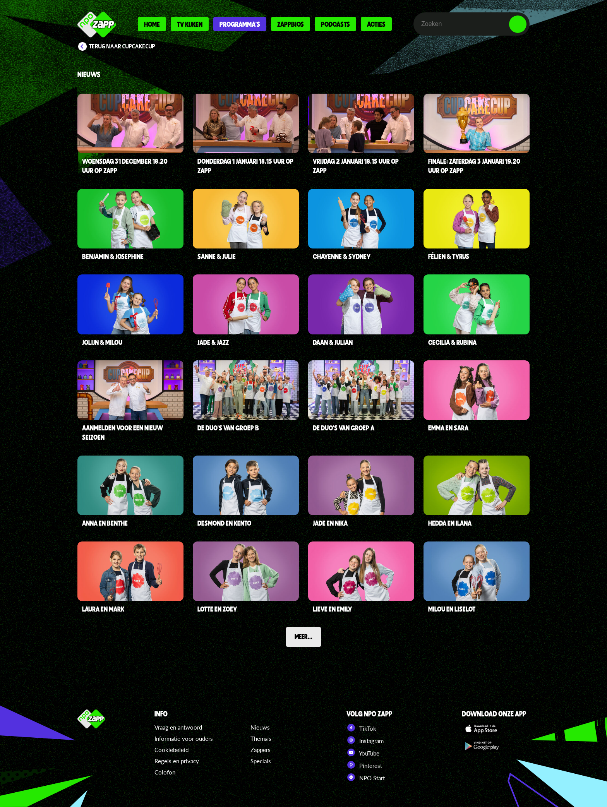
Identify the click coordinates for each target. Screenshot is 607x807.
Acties (376, 24)
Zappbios (290, 24)
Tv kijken (189, 24)
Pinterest (364, 764)
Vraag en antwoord (178, 727)
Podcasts (335, 24)
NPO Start (365, 777)
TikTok (361, 727)
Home (152, 24)
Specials (260, 760)
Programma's (239, 24)
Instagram (365, 740)
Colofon (164, 772)
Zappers (260, 749)
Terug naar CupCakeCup (122, 46)
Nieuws (260, 727)
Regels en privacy (176, 760)
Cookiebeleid (171, 749)
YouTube (362, 752)
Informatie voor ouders (183, 738)
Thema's (260, 738)
